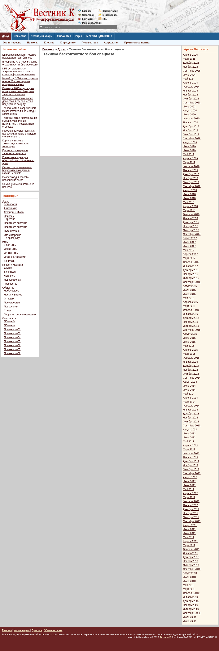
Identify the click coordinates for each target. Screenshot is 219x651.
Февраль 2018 (191, 214)
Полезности (9, 318)
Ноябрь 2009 (190, 605)
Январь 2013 (190, 457)
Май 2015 (188, 345)
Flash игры (10, 244)
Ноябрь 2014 (190, 369)
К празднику (68, 42)
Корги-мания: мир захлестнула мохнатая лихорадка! (15, 143)
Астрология (111, 42)
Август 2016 (190, 286)
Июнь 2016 (189, 294)
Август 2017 (190, 238)
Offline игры (10, 248)
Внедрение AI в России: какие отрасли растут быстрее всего (20, 63)
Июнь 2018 (189, 198)
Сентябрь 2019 (192, 138)
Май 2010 (188, 585)
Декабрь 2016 (191, 270)
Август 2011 (190, 525)
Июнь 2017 (189, 246)
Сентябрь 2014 (192, 377)
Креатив (49, 42)
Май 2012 (188, 489)
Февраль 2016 (191, 310)
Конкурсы (9, 260)
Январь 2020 (190, 122)
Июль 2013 (189, 433)
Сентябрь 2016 (192, 282)
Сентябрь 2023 (192, 102)
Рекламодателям (90, 23)
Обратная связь (53, 630)
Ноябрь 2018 (190, 178)
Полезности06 (12, 345)
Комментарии (110, 11)
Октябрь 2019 (191, 134)
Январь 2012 (190, 505)
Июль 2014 (189, 385)
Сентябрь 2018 (192, 186)
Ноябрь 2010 (190, 561)
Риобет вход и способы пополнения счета (16, 179)
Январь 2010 (190, 597)
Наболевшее (11, 290)
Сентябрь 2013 (192, 425)
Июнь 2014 (189, 389)
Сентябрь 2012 (192, 473)
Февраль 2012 (191, 501)
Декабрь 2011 (191, 509)
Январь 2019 (190, 170)
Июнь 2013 (189, 437)
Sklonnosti (10, 271)
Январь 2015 (190, 361)
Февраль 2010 (191, 593)
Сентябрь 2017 (192, 234)
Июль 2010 (189, 577)
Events (8, 267)
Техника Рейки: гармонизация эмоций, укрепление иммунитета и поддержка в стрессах (19, 122)
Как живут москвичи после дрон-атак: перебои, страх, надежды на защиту (18, 101)
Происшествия (12, 302)
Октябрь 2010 (191, 565)
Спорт (7, 310)
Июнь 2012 (189, 485)
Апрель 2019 (190, 158)
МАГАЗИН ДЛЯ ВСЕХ (99, 36)
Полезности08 (12, 353)
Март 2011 (189, 545)
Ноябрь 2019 (190, 130)
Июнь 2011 (189, 533)
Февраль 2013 (191, 453)
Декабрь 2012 (191, 461)
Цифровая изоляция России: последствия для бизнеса (19, 56)
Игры (78, 36)
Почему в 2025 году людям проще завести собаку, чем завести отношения (18, 91)
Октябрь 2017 (191, 230)
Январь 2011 (190, 553)
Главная (87, 11)
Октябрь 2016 (191, 278)
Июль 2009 (189, 617)
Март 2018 (189, 210)
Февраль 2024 (191, 86)
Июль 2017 (189, 242)
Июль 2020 (189, 114)
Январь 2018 (190, 218)
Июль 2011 (189, 529)
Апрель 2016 (190, 302)
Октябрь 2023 (191, 98)
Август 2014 (190, 381)
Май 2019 (188, 154)
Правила (37, 630)
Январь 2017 (190, 266)
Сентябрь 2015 (192, 329)
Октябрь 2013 (191, 421)
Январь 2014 (190, 409)
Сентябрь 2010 (192, 569)
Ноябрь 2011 (190, 513)
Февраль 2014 (191, 405)
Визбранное (110, 15)
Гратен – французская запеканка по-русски (15, 152)
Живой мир (64, 36)
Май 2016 (188, 298)
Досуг (5, 36)
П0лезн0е (9, 321)
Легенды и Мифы (42, 36)
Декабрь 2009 (191, 601)
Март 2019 (189, 162)
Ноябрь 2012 (190, 465)
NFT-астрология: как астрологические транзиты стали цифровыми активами (18, 71)
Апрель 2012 (190, 493)
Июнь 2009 (189, 621)
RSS (104, 19)
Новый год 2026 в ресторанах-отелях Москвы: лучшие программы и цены (20, 81)
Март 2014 (189, 401)
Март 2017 (189, 258)
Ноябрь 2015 (190, 321)
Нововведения (12, 279)
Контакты (87, 19)
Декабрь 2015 (191, 317)
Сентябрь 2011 (192, 521)
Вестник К (165, 637)
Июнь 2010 (189, 581)
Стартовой (88, 15)
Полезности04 (12, 337)
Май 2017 (188, 250)
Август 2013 (190, 429)
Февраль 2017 (191, 262)
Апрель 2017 (190, 254)
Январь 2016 (190, 313)
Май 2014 (188, 393)
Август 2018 (190, 190)
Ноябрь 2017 (190, 226)
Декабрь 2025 (191, 62)
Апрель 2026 (190, 54)
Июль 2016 (189, 290)
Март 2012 (189, 497)
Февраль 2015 (191, 357)
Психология (11, 306)
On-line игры (11, 252)
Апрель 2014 (190, 397)
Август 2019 (190, 142)
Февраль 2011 (191, 549)
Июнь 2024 (189, 74)
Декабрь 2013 (191, 413)
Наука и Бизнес (13, 294)
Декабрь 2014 (191, 365)
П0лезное (9, 325)
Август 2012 (190, 477)
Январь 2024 (190, 90)
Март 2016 (189, 306)
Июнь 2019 (189, 150)
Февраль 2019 (191, 166)
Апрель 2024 (190, 82)
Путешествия (90, 42)
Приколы (32, 42)
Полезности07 (12, 349)
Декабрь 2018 (191, 174)
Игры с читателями (15, 256)
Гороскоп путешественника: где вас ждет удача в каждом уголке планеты (19, 133)
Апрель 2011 (190, 541)
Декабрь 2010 (191, 557)
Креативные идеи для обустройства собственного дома (18, 160)
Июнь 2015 (189, 341)
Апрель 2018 (190, 206)
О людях (9, 298)
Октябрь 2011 (191, 517)
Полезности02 (12, 329)
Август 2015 (190, 333)
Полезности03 (12, 333)
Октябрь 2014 (191, 373)
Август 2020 (190, 110)
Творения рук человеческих (20, 314)
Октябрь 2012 (191, 469)
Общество (20, 36)
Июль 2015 (189, 337)
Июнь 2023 (189, 106)
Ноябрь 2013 (190, 417)
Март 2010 (189, 589)
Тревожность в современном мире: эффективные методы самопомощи (19, 111)
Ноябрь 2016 (190, 274)
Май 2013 (188, 441)
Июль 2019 (189, 146)
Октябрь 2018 (191, 182)
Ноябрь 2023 (190, 94)
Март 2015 (189, 353)
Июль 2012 (189, 481)
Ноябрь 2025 (190, 66)
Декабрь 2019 (191, 126)
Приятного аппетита (136, 42)
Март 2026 (189, 58)
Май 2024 (188, 78)
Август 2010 (190, 573)
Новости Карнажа (12, 264)
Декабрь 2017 (191, 222)
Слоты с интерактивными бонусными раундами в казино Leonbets (17, 170)
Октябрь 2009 (191, 609)
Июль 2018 (189, 194)
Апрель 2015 (190, 349)
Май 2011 (188, 537)
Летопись (9, 275)
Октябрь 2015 (191, 325)
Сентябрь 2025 (192, 70)
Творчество (10, 283)
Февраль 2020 (191, 118)
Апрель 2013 (190, 445)
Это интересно (12, 42)
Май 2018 (188, 202)
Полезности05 (12, 341)
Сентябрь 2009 (192, 613)
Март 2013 (189, 449)
